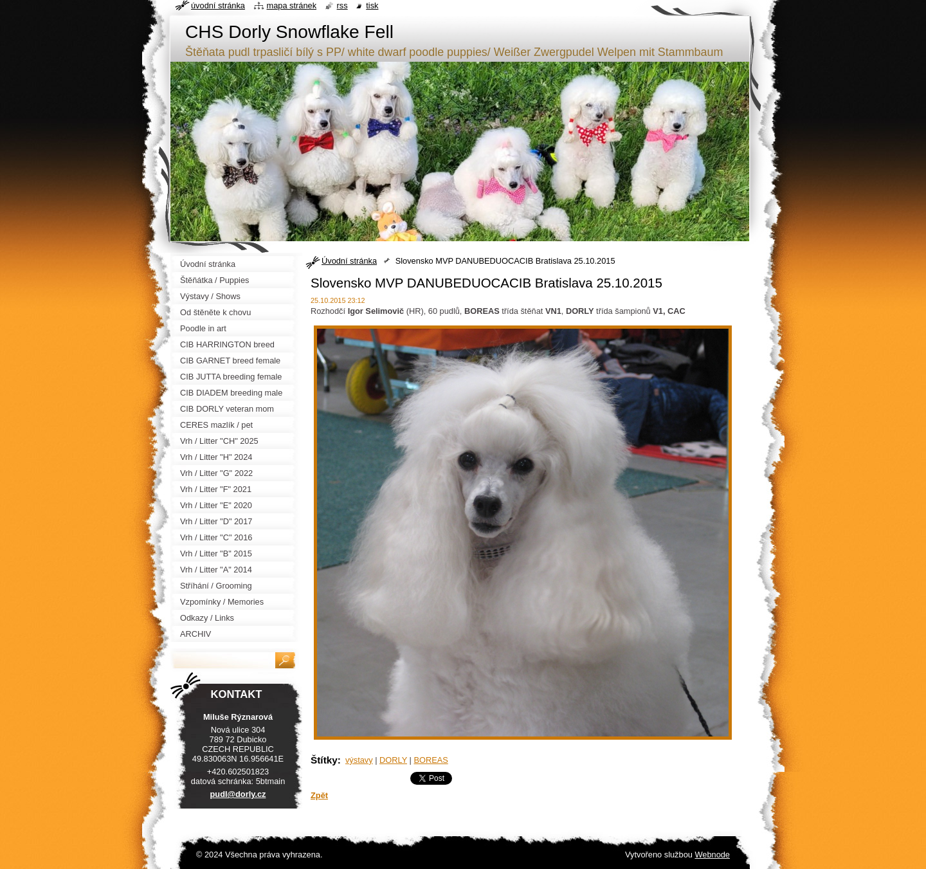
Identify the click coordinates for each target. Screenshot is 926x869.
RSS (342, 5)
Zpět (319, 795)
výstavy (359, 760)
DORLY (393, 760)
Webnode (712, 854)
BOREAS (430, 760)
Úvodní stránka (349, 261)
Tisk (372, 5)
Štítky (324, 760)
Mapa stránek (292, 5)
